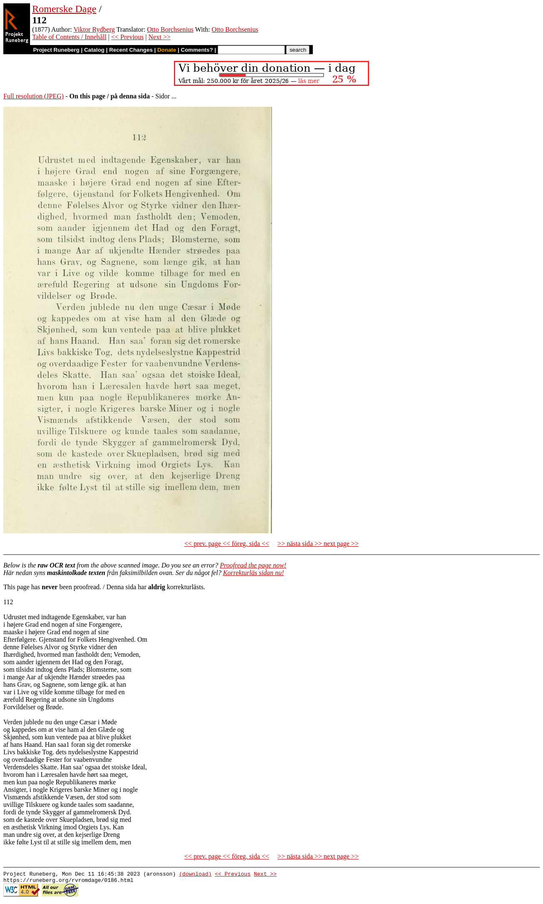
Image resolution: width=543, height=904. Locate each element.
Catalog (94, 50)
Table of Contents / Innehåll (69, 36)
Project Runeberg (56, 50)
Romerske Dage (64, 8)
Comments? (197, 50)
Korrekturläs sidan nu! (253, 572)
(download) (195, 875)
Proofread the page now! (253, 565)
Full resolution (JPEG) (33, 96)
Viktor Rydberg (94, 29)
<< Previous (127, 36)
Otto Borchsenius (170, 29)
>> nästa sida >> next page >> (318, 543)
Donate (166, 50)
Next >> (159, 36)
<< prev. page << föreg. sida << (226, 543)
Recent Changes (131, 50)
